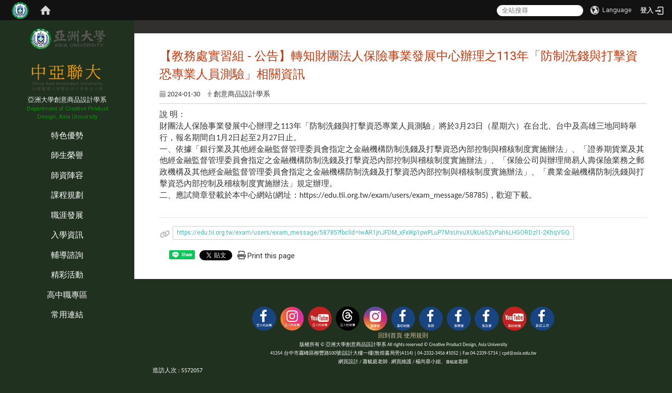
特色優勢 (67, 135)
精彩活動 (67, 274)
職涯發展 (67, 215)
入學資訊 (67, 235)
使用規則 (416, 335)
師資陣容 (67, 175)
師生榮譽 (67, 155)
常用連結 (67, 314)
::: (2, 125)
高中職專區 (67, 295)
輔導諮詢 (67, 255)
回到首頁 (390, 335)
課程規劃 (67, 195)
